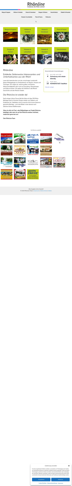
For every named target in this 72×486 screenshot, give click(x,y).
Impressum (60, 483)
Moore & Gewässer (30, 12)
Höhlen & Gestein (18, 12)
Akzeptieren (41, 479)
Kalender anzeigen (49, 87)
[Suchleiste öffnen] (36, 21)
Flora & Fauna (38, 17)
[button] (69, 466)
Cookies (50, 191)
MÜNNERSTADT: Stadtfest (58, 84)
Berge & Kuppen (6, 12)
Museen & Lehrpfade (26, 17)
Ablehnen (60, 479)
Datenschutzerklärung (52, 483)
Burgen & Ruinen (43, 12)
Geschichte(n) (54, 12)
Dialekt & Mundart (65, 12)
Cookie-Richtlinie (42, 483)
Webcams (48, 17)
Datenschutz (43, 191)
